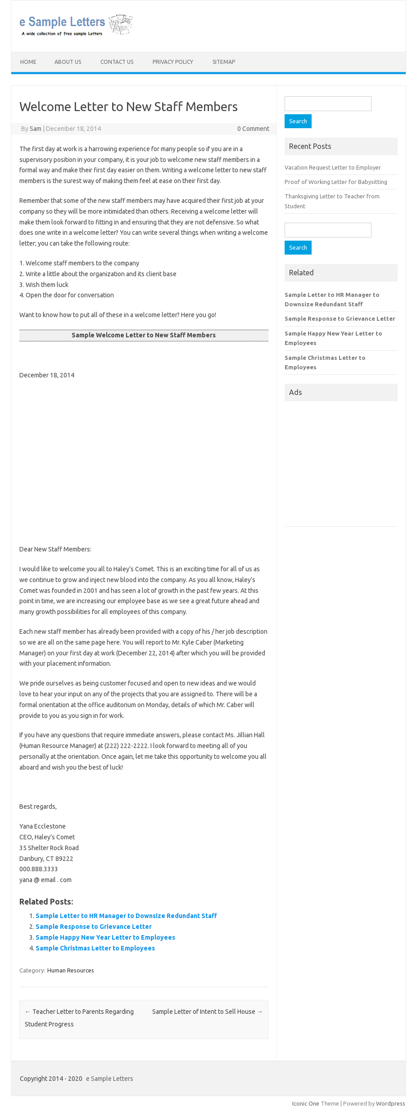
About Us (67, 62)
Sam (35, 128)
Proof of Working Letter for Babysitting (336, 182)
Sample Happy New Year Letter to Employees (105, 937)
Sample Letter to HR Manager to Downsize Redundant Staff (126, 915)
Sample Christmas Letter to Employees (95, 948)
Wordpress (390, 1103)
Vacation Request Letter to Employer (333, 167)
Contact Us (116, 62)
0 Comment (253, 128)
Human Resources (70, 970)
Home (28, 62)
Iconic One (305, 1103)
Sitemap (224, 62)
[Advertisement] (144, 452)
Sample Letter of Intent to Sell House (207, 1011)
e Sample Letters (109, 1078)
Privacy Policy (173, 62)
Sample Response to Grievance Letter (94, 926)
